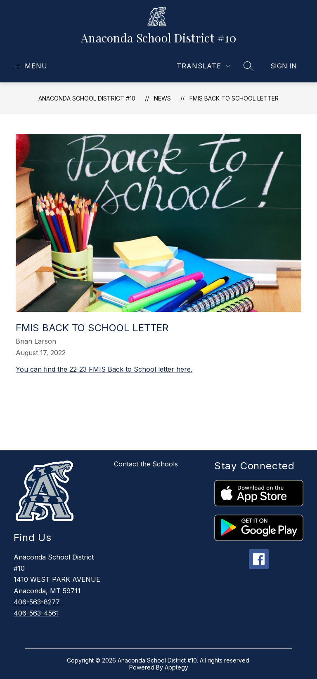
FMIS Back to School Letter (234, 98)
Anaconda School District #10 (86, 98)
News (162, 98)
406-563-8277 (37, 602)
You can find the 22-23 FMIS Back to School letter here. (104, 369)
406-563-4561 (36, 613)
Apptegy (176, 667)
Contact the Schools (146, 464)
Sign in (283, 66)
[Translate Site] (204, 66)
